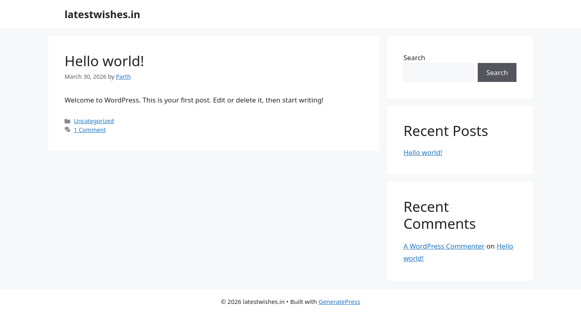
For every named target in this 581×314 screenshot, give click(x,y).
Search (414, 57)
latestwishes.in (102, 14)
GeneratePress (339, 301)
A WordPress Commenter (444, 246)
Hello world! (104, 60)
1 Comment (90, 130)
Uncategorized (94, 121)
